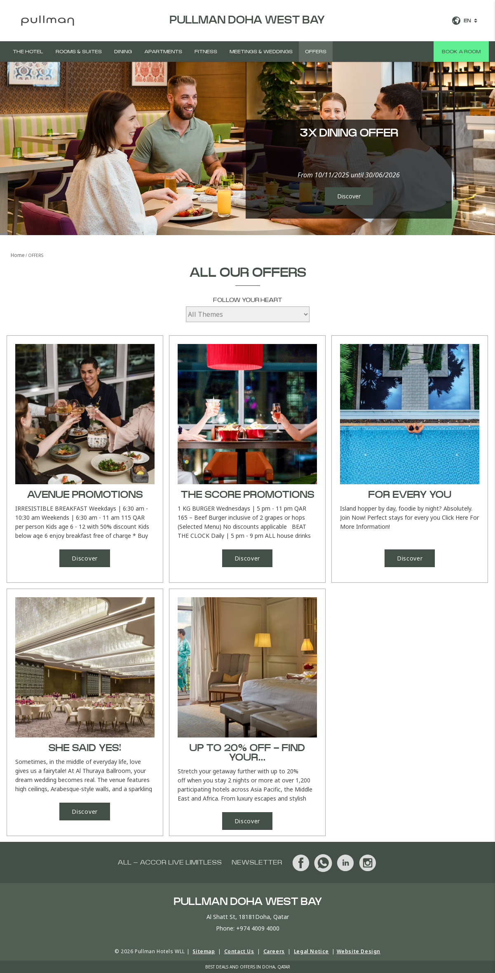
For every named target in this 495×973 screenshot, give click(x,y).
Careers (274, 951)
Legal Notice (311, 951)
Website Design (358, 951)
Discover (349, 196)
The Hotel (28, 51)
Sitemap (203, 951)
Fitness (206, 51)
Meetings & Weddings (261, 51)
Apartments (163, 51)
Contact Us (239, 951)
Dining (123, 51)
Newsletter (257, 862)
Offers (315, 51)
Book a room (461, 51)
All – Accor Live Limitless (169, 862)
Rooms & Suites (79, 51)
